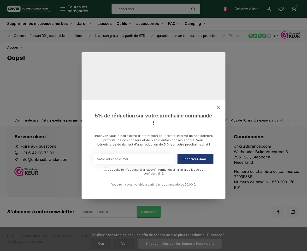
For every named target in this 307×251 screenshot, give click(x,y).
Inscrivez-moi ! (195, 159)
